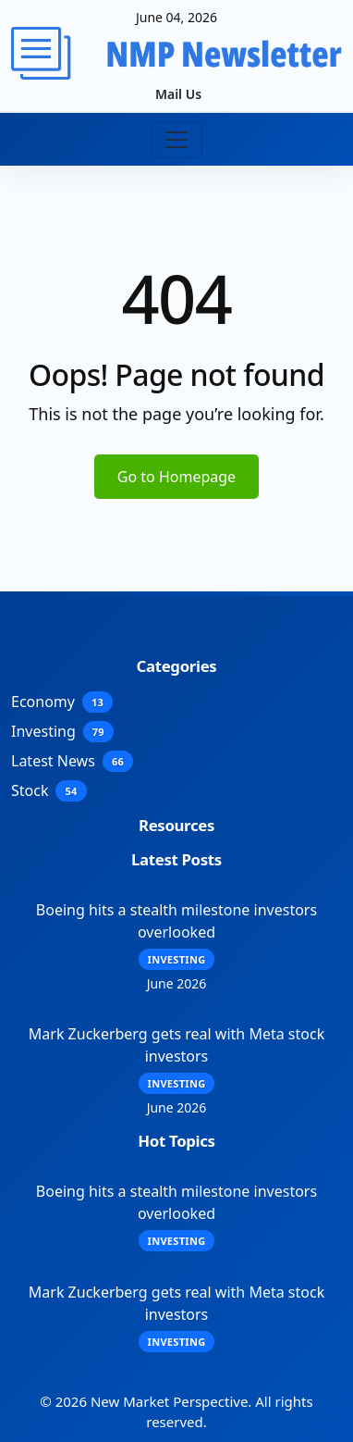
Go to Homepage (176, 476)
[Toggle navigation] (176, 139)
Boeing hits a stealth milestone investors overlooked (176, 921)
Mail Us (178, 94)
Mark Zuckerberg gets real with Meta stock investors (176, 1045)
